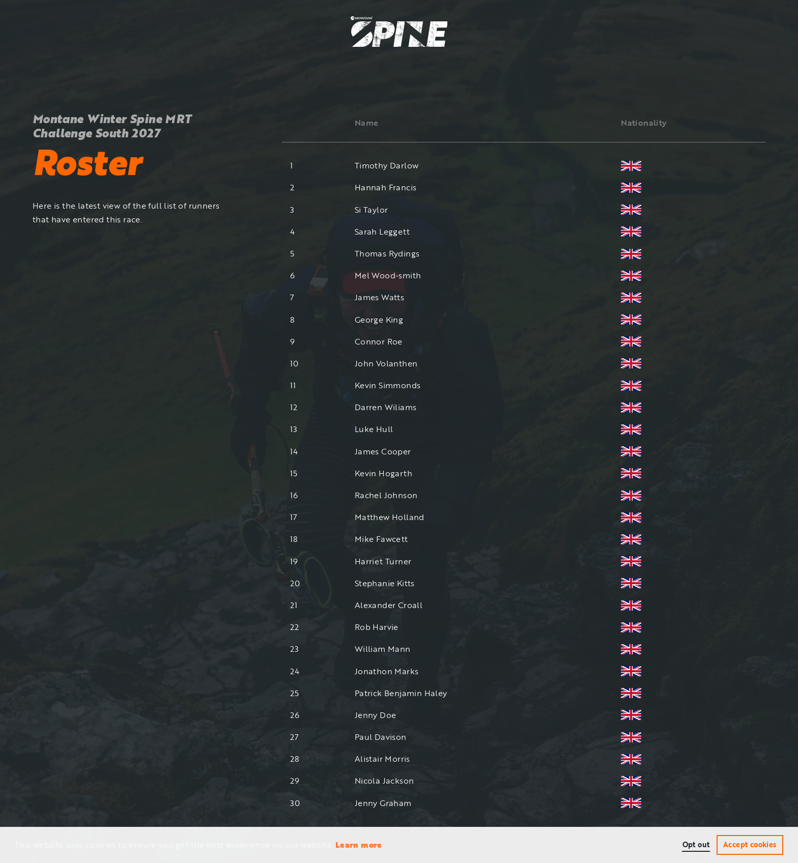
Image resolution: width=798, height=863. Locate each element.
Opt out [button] (696, 844)
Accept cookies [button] (750, 844)
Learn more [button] (358, 845)
